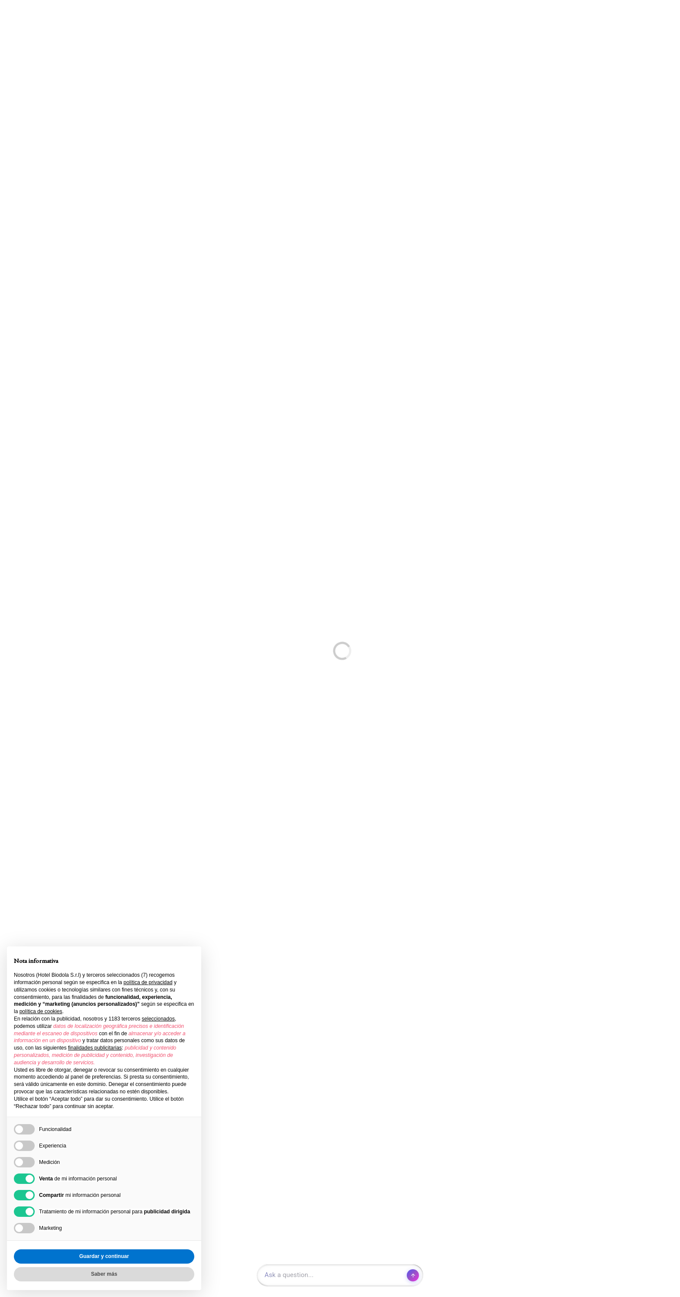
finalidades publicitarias (95, 1048)
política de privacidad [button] (148, 982)
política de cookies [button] (41, 1011)
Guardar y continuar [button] (104, 1256)
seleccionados (158, 1019)
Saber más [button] (104, 1274)
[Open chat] (340, 1275)
